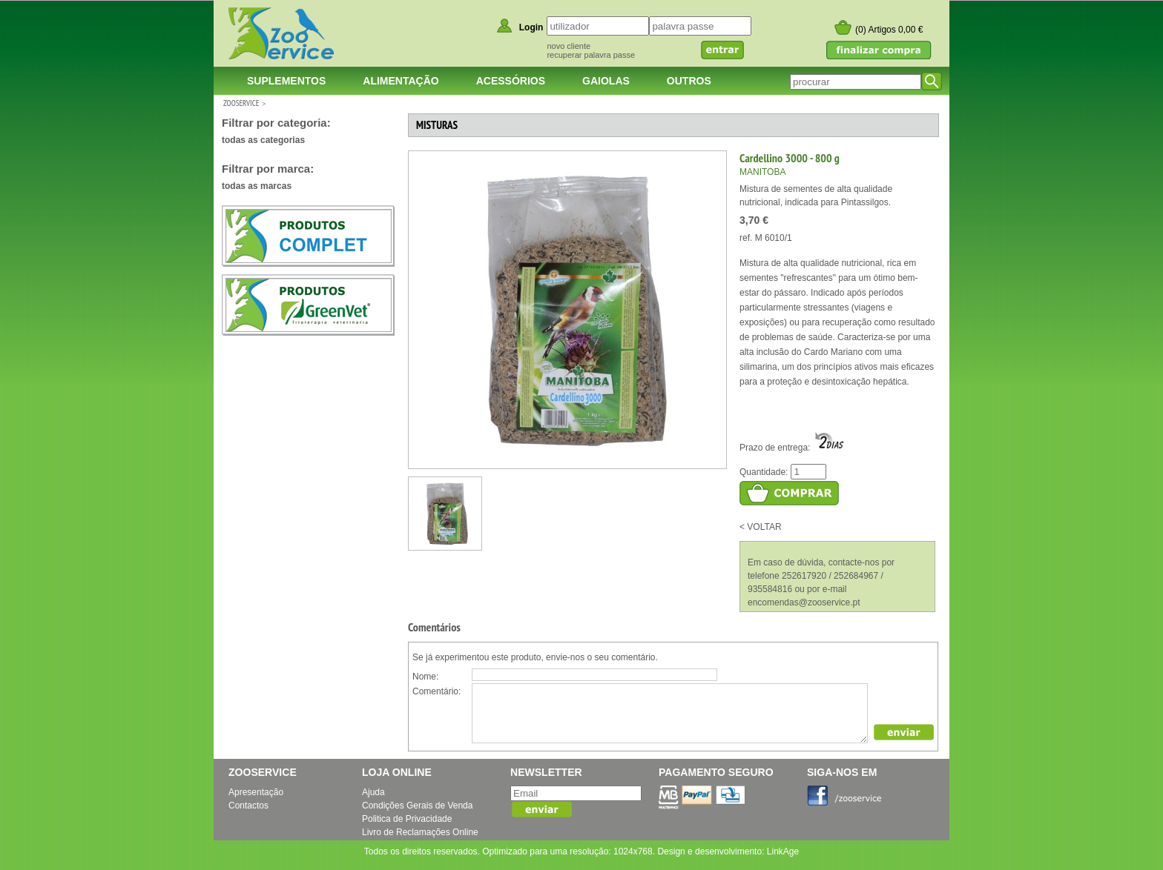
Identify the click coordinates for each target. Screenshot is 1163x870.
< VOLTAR (760, 527)
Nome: (425, 676)
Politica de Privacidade (407, 819)
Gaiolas (606, 81)
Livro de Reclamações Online (420, 832)
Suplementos (286, 81)
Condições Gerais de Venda (417, 805)
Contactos (248, 805)
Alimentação (400, 81)
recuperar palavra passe (591, 54)
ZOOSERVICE (241, 103)
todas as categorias (263, 140)
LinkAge (783, 851)
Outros (689, 81)
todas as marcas (256, 186)
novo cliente (568, 45)
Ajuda (373, 792)
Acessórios (510, 81)
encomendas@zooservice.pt (804, 602)
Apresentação (255, 792)
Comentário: (436, 691)
